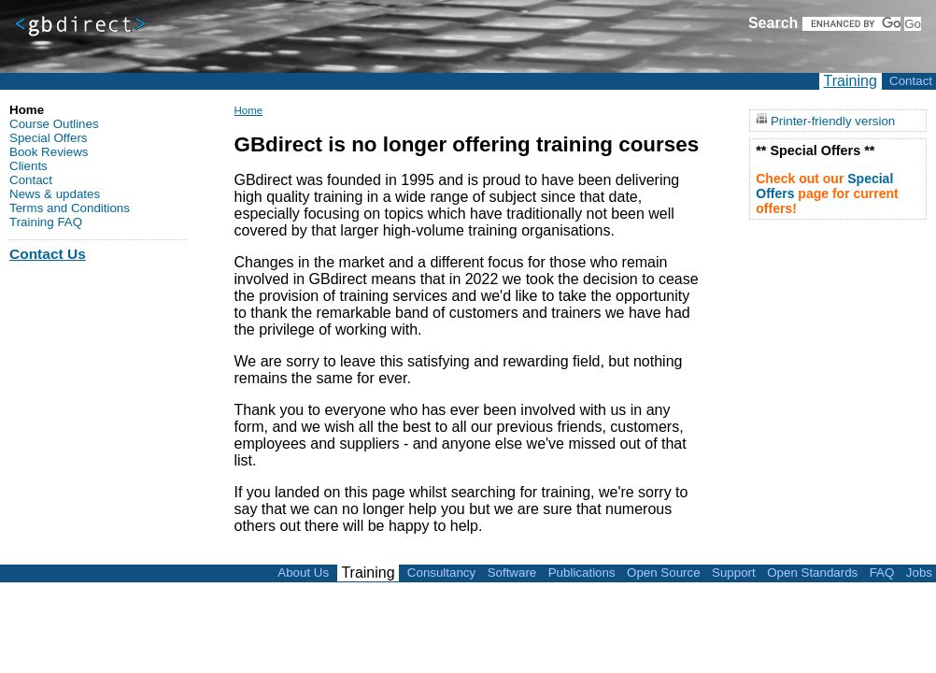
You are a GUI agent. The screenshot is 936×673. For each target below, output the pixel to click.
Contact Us (47, 254)
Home (248, 110)
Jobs (919, 573)
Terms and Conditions (69, 208)
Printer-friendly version (833, 120)
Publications (582, 573)
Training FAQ (45, 222)
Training (850, 81)
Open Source (664, 573)
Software (512, 573)
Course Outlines (54, 124)
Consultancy (441, 573)
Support (734, 573)
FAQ (882, 573)
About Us (303, 573)
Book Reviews (48, 152)
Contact (910, 81)
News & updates (54, 194)
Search (773, 23)
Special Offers (48, 138)
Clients (28, 166)
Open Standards (812, 573)
